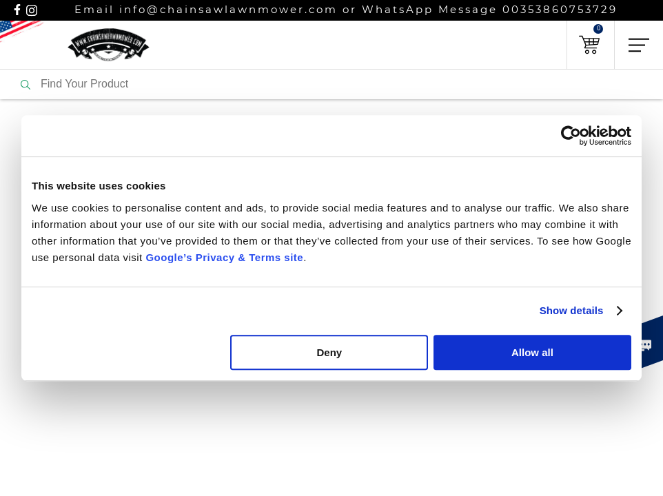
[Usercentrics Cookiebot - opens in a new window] (571, 135)
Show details (572, 310)
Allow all (532, 352)
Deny (330, 352)
